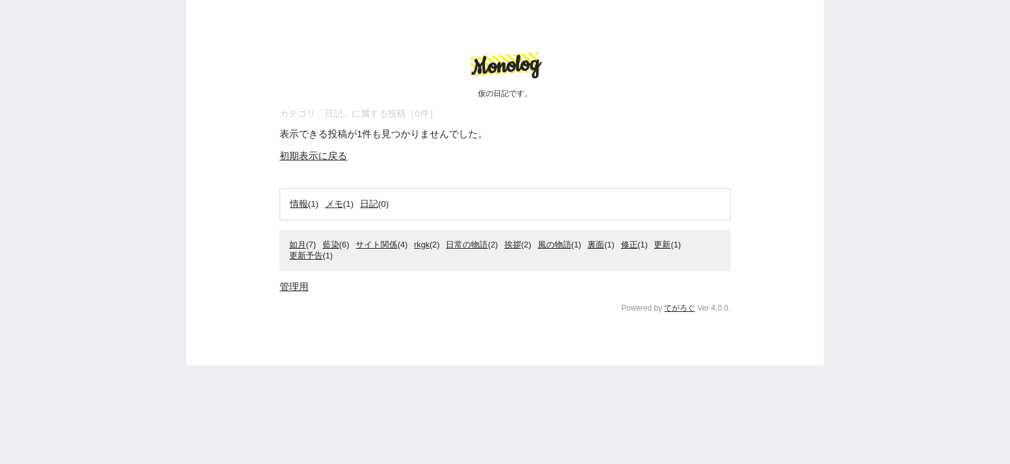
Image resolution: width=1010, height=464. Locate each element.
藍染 (331, 244)
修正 (629, 244)
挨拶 (512, 244)
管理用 (294, 286)
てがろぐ (679, 308)
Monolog (505, 65)
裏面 (595, 244)
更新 (662, 244)
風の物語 (554, 244)
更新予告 (306, 255)
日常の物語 (467, 244)
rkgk (422, 244)
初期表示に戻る (313, 155)
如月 (297, 244)
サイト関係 (376, 244)
